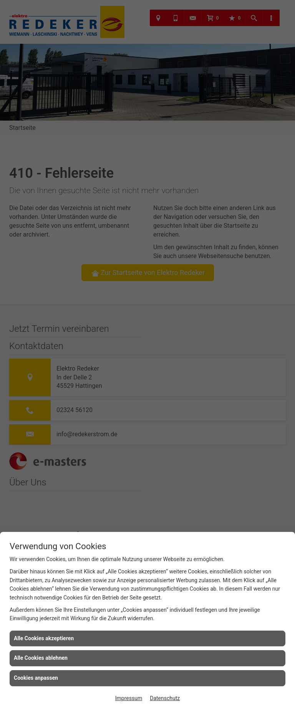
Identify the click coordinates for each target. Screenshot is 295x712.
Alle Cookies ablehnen (41, 658)
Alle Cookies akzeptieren (44, 638)
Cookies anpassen (36, 678)
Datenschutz (165, 698)
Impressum (128, 698)
